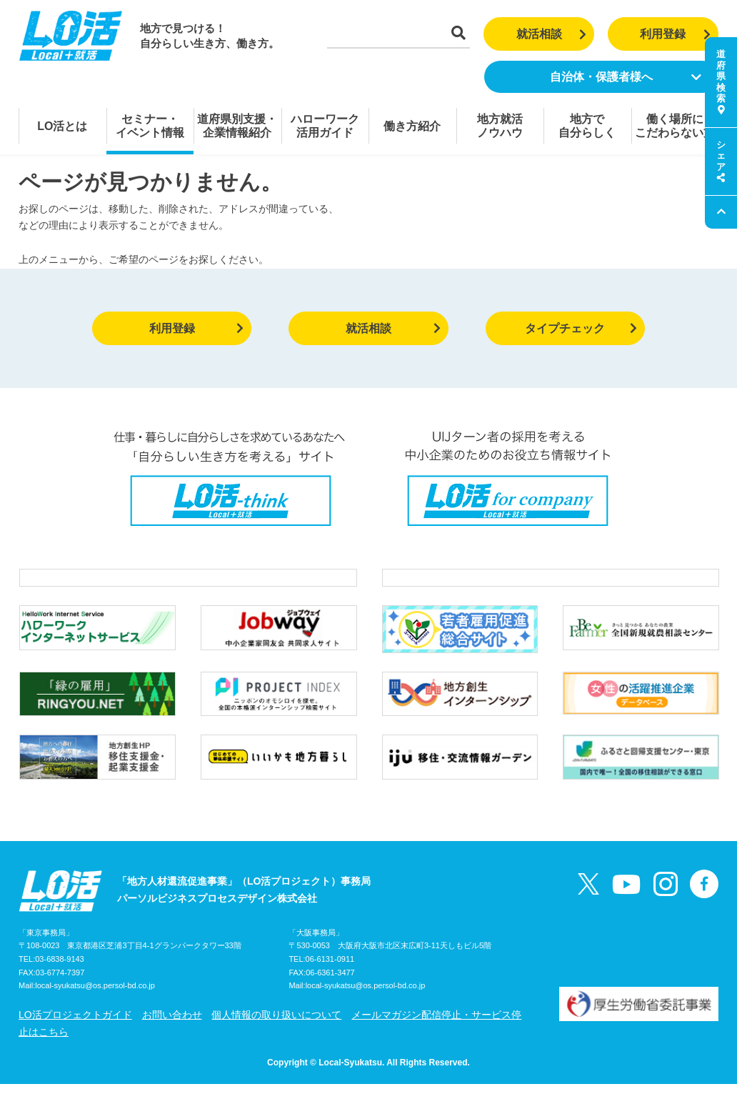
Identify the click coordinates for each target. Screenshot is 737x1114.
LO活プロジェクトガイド (75, 1044)
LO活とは (62, 126)
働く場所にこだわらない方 (675, 126)
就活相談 (551, 34)
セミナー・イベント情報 (150, 126)
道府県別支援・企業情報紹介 (237, 126)
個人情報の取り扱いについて (276, 1044)
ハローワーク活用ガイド (325, 126)
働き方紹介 (412, 126)
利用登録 (675, 34)
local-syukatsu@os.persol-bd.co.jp (95, 1016)
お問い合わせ (172, 1044)
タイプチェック (581, 328)
